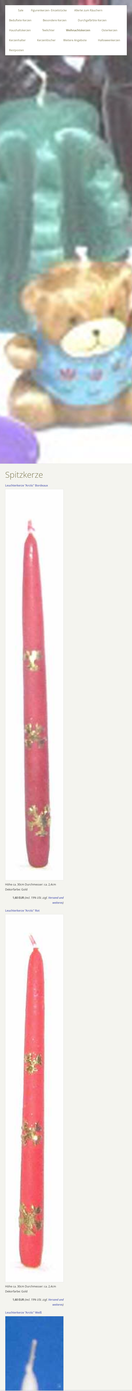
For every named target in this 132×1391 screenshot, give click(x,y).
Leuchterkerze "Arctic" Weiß (23, 1312)
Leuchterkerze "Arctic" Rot (22, 910)
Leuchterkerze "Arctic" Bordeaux (26, 485)
